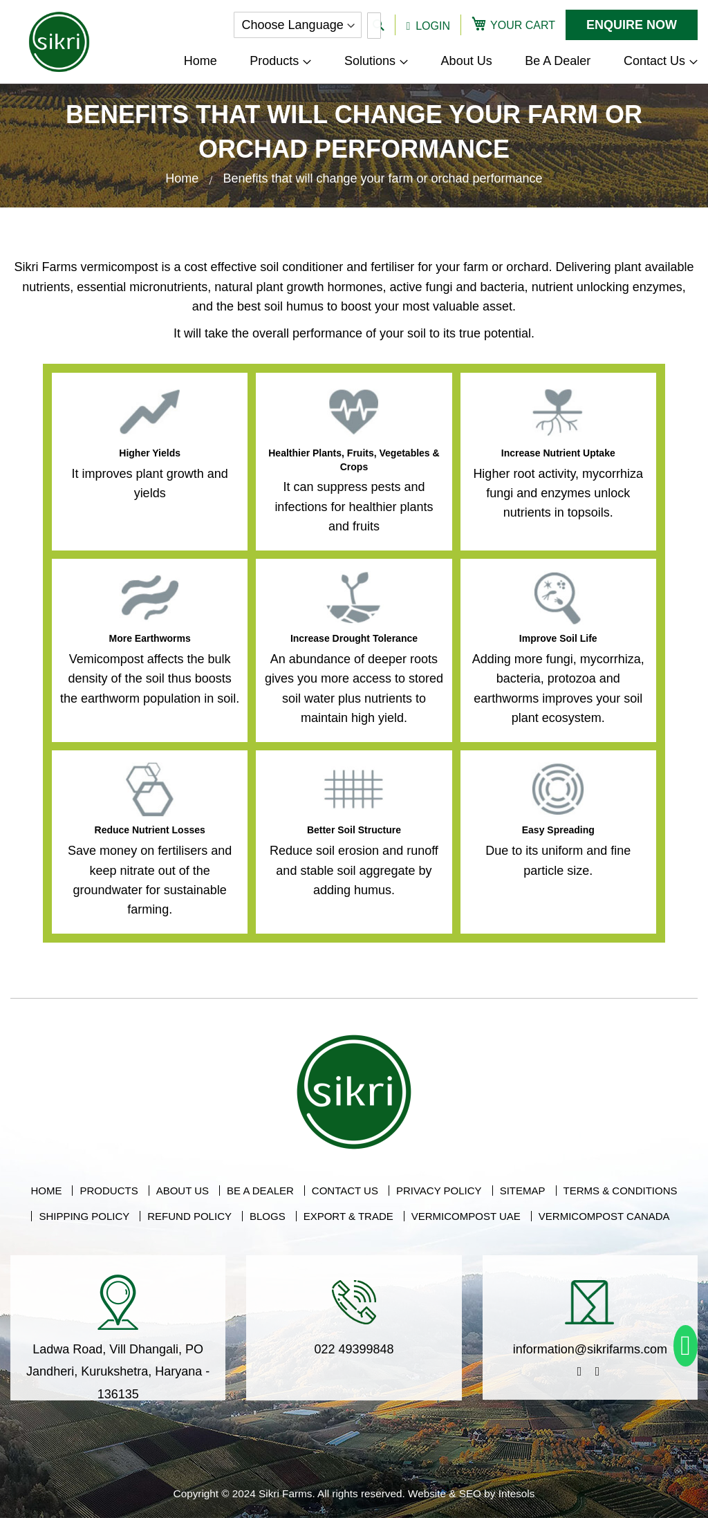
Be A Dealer (260, 1190)
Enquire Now (631, 25)
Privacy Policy (439, 1190)
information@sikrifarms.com (590, 1349)
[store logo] (59, 42)
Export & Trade (348, 1216)
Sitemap (523, 1190)
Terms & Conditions (620, 1190)
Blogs (268, 1216)
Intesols (517, 1493)
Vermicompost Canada (604, 1216)
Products (109, 1190)
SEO (470, 1493)
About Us (182, 1190)
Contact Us (345, 1190)
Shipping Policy (84, 1216)
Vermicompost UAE (466, 1216)
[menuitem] (280, 61)
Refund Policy (189, 1216)
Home (183, 178)
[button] (428, 24)
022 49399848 (353, 1349)
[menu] (441, 61)
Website (427, 1493)
